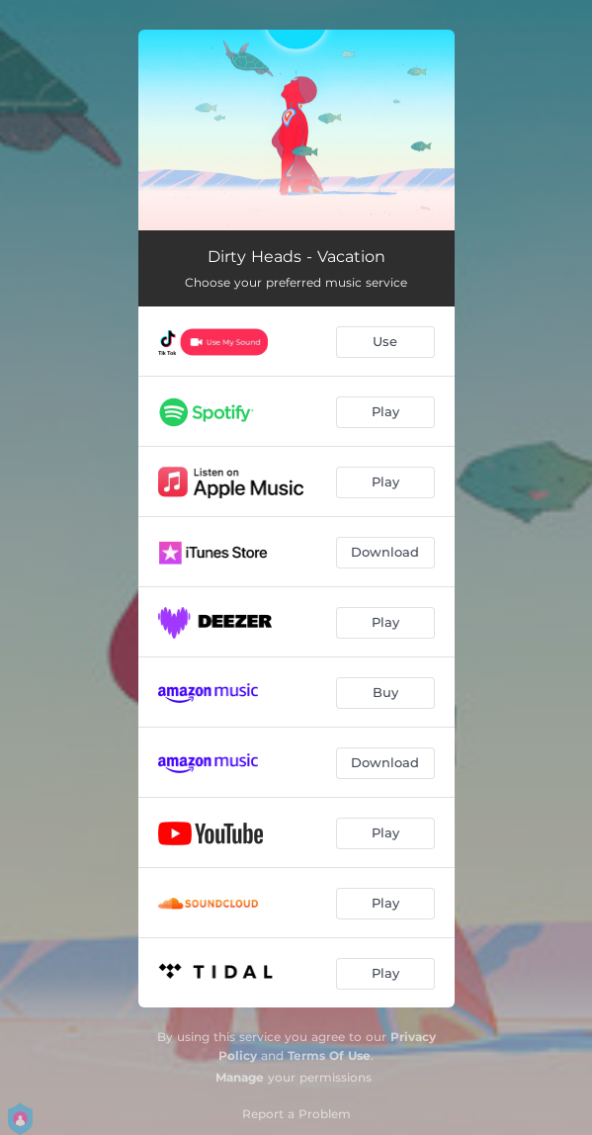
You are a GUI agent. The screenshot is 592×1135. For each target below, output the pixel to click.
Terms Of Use (329, 1055)
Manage (239, 1077)
